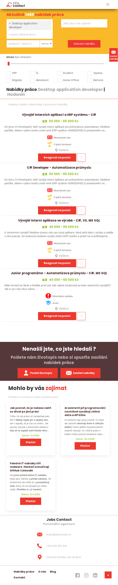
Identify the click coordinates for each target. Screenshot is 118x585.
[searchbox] (27, 35)
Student (68, 73)
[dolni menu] (108, 574)
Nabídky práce (24, 571)
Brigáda (17, 80)
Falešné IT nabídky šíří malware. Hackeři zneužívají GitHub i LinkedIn (29, 467)
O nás (42, 571)
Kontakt (19, 577)
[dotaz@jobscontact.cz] (59, 534)
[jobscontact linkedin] (95, 575)
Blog (53, 571)
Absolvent (42, 80)
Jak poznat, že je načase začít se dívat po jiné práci (30, 409)
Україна (97, 73)
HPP (14, 73)
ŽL (37, 73)
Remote (98, 80)
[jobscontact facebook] (77, 575)
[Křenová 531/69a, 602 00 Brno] (59, 557)
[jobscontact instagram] (86, 575)
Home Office (71, 80)
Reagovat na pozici (57, 157)
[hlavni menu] (108, 4)
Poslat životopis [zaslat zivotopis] (37, 373)
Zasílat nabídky (114, 54)
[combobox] (30, 29)
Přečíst (30, 442)
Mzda (10, 57)
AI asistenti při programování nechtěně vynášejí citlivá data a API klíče (85, 411)
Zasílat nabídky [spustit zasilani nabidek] (80, 373)
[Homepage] (15, 4)
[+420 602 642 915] (59, 545)
